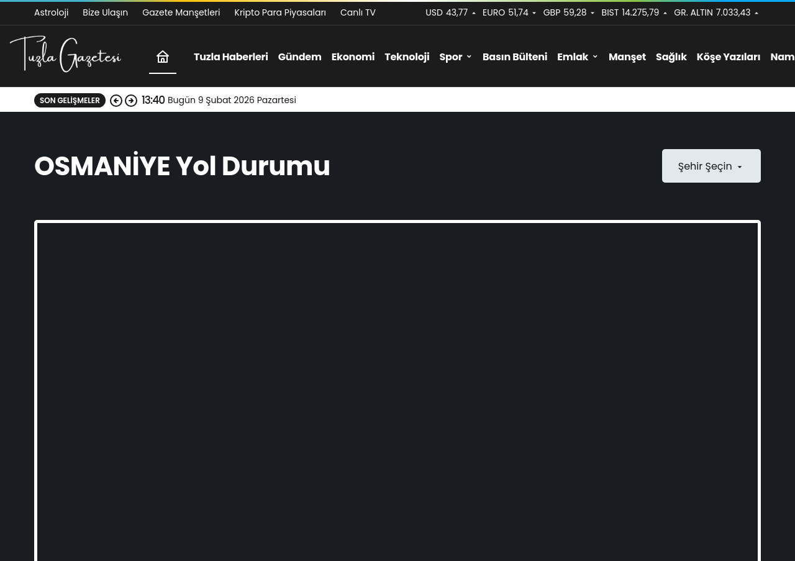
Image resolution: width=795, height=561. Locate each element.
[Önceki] (116, 100)
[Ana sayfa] (162, 57)
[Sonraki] (131, 100)
